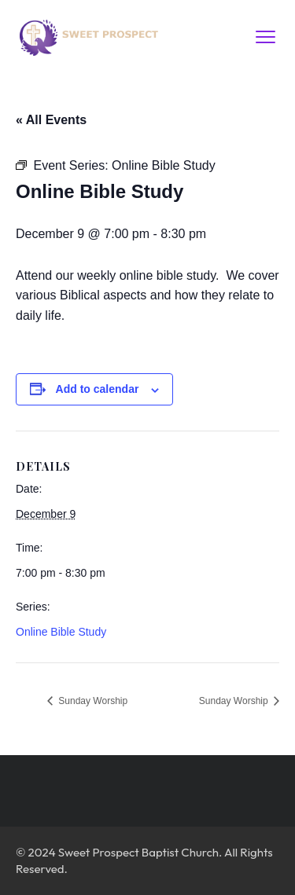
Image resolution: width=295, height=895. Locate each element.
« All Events (51, 120)
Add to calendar (97, 389)
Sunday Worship (91, 700)
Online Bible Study (61, 631)
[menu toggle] (265, 36)
